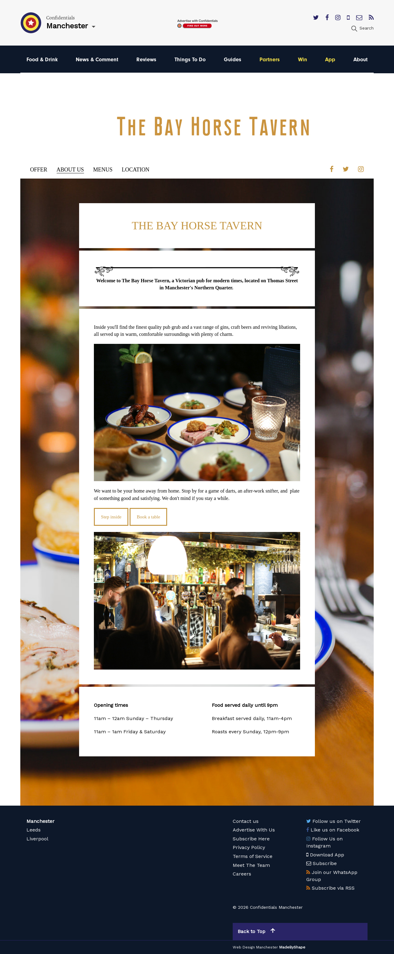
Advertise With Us (254, 830)
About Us (70, 170)
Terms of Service (252, 856)
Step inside (111, 516)
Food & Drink (42, 59)
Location (136, 170)
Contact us (246, 821)
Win (302, 59)
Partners (269, 59)
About (360, 59)
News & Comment (97, 59)
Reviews (146, 59)
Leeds (33, 830)
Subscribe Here (251, 839)
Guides (232, 59)
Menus (103, 170)
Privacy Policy (249, 847)
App (330, 59)
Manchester (40, 821)
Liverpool (37, 839)
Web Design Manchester (255, 947)
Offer (38, 170)
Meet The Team (251, 865)
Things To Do (190, 59)
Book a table (148, 516)
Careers (242, 874)
